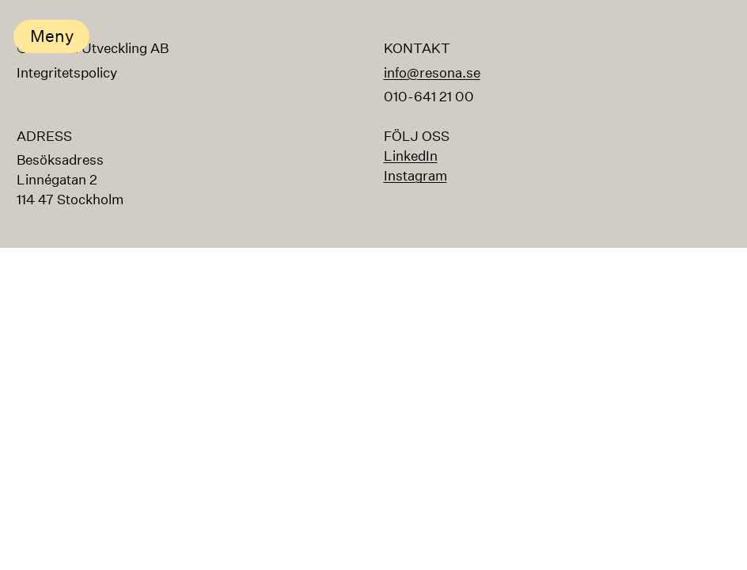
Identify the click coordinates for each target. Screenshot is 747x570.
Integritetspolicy (67, 73)
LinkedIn (411, 155)
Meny (52, 36)
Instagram (415, 175)
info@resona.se (432, 72)
